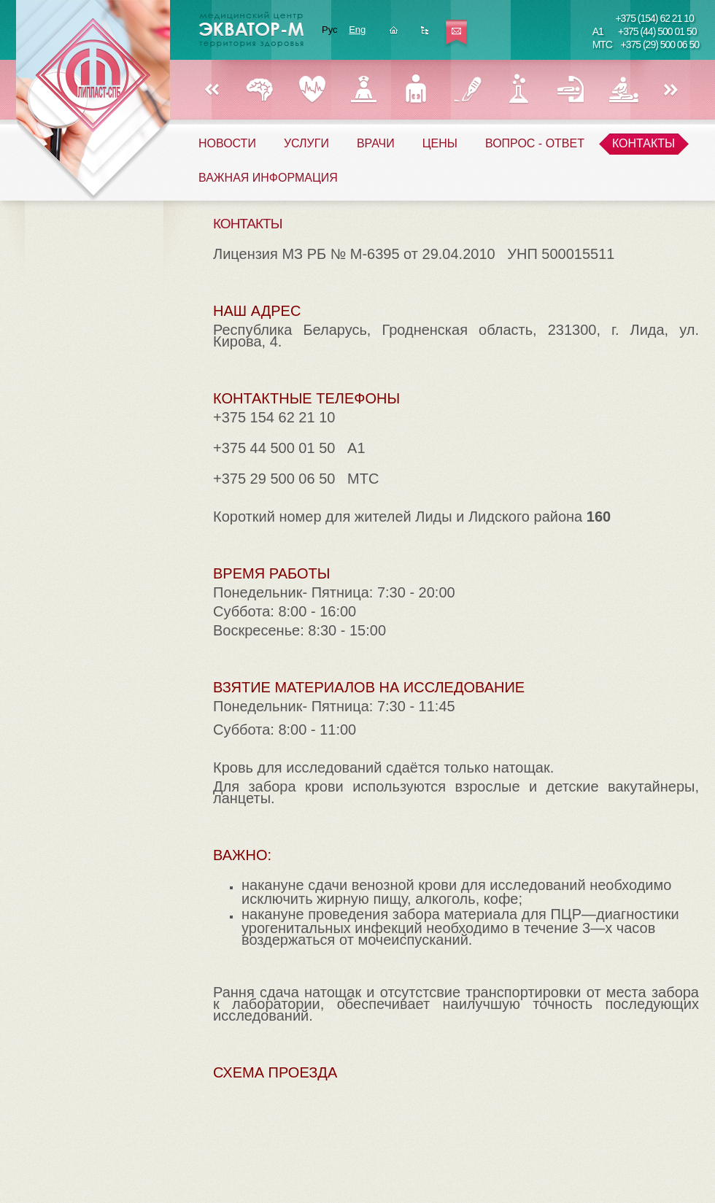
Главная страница (393, 35)
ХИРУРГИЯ (467, 89)
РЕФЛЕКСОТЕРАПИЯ (571, 89)
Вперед (671, 90)
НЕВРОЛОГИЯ (260, 89)
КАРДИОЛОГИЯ (312, 89)
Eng (357, 29)
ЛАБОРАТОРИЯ (519, 89)
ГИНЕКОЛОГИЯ (364, 89)
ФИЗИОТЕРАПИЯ (623, 89)
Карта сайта (425, 35)
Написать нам (456, 35)
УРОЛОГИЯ (415, 89)
